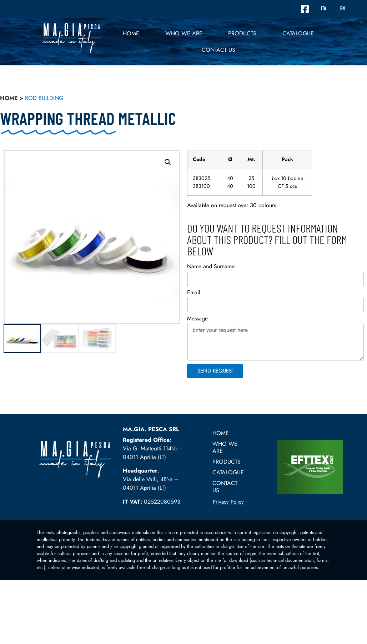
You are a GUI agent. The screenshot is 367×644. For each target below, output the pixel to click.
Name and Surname (211, 267)
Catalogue (298, 33)
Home (131, 33)
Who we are (183, 33)
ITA (323, 8)
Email (193, 293)
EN (342, 8)
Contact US (218, 50)
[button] (167, 162)
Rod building (44, 98)
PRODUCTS (242, 33)
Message (197, 319)
